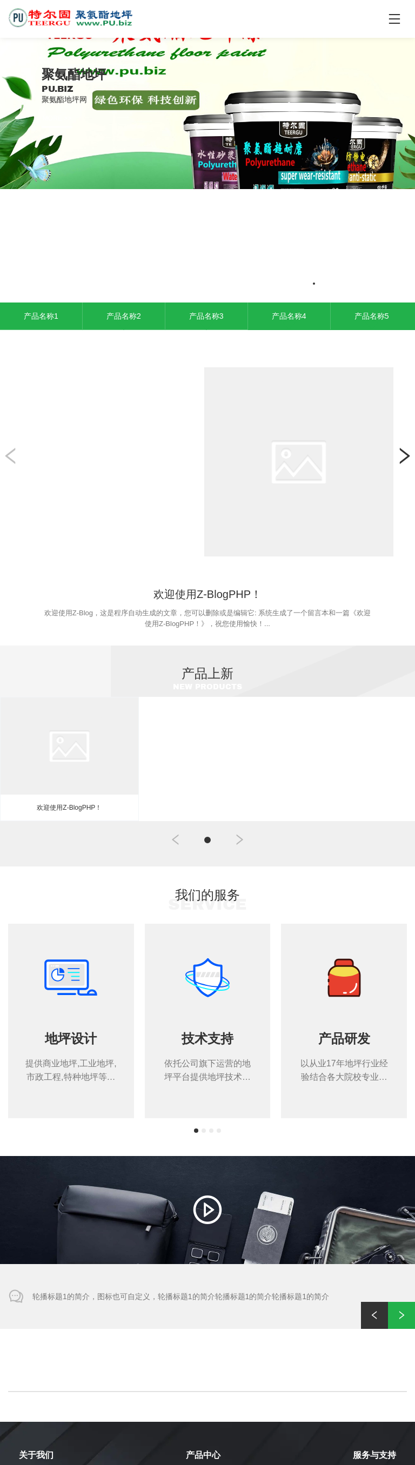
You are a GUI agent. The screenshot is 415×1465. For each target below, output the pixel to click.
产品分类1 (202, 1359)
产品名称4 (289, 197)
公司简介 (33, 1359)
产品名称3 (206, 197)
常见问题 (367, 1375)
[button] (291, 164)
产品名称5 (371, 197)
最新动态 (367, 1407)
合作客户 (33, 1391)
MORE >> (57, 118)
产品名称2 (123, 197)
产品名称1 (41, 197)
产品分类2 (202, 1375)
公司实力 (33, 1375)
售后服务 (367, 1359)
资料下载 (367, 1391)
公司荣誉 (33, 1407)
